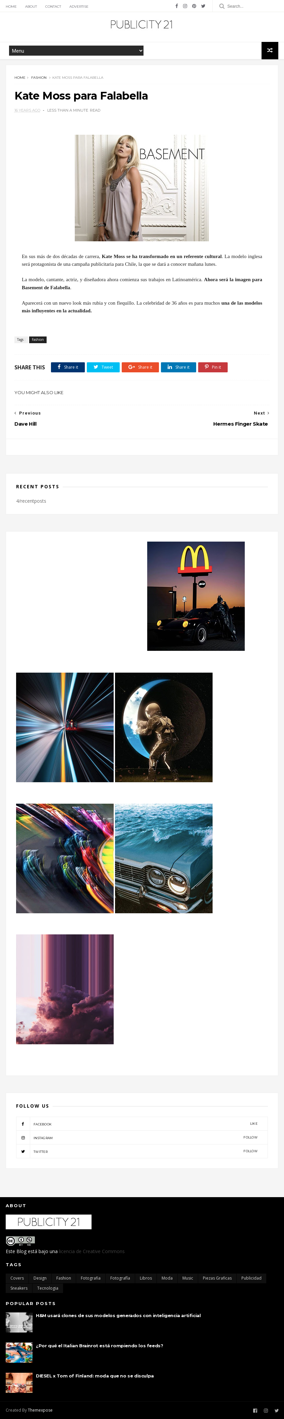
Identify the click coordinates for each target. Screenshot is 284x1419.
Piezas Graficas (217, 1278)
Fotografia (91, 1278)
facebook (137, 1123)
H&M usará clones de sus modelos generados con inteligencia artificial (118, 1315)
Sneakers (18, 1288)
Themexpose (40, 1410)
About (31, 6)
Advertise (79, 6)
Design (40, 1278)
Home (11, 6)
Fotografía (120, 1278)
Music (187, 1278)
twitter (137, 1151)
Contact (53, 6)
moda (167, 1278)
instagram (137, 1137)
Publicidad (251, 1278)
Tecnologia (47, 1288)
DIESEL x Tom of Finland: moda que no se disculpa (95, 1375)
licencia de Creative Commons (92, 1251)
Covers (17, 1278)
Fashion (39, 77)
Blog (21, 1251)
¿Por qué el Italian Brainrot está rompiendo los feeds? (99, 1345)
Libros (146, 1278)
